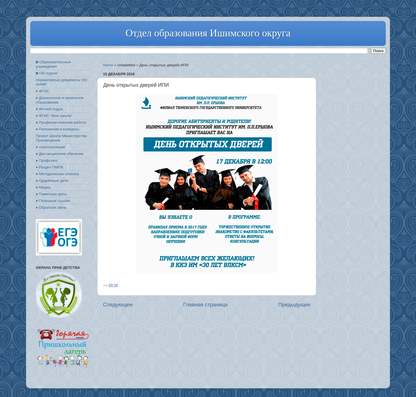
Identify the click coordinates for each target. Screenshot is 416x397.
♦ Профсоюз (46, 160)
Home (108, 65)
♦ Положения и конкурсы (57, 129)
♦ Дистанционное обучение (59, 154)
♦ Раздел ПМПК (49, 167)
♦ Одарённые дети (52, 180)
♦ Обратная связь (51, 207)
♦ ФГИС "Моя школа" (54, 116)
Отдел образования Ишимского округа (207, 33)
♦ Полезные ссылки (53, 201)
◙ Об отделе (46, 73)
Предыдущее (294, 304)
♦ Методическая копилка (57, 174)
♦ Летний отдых (49, 109)
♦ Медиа (43, 187)
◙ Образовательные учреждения (53, 64)
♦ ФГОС (42, 91)
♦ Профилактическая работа (61, 122)
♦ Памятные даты (51, 194)
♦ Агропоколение (51, 147)
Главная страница (205, 304)
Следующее (118, 304)
